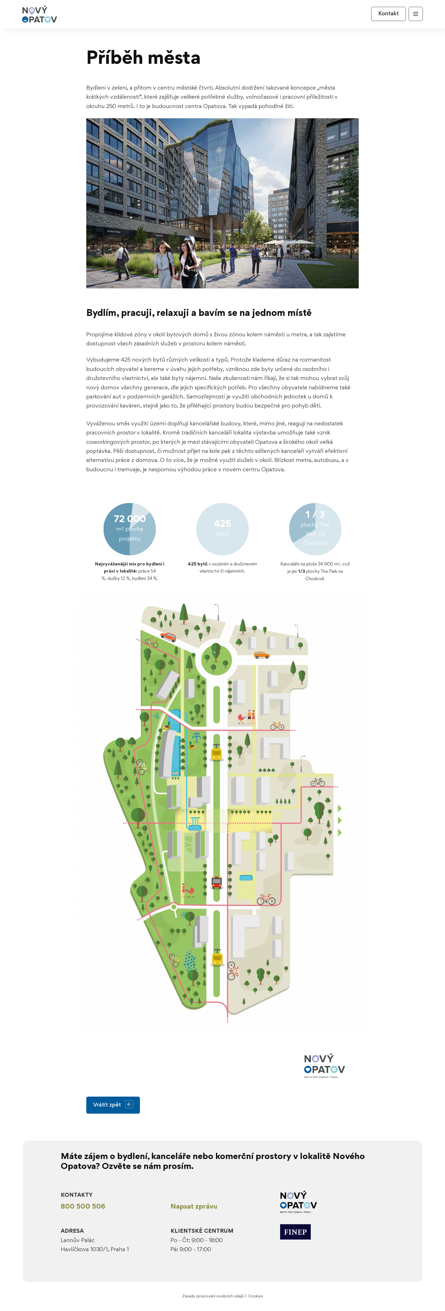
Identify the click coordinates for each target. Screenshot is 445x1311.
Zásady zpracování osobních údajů (213, 1296)
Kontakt (388, 13)
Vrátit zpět (113, 1105)
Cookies (255, 1296)
